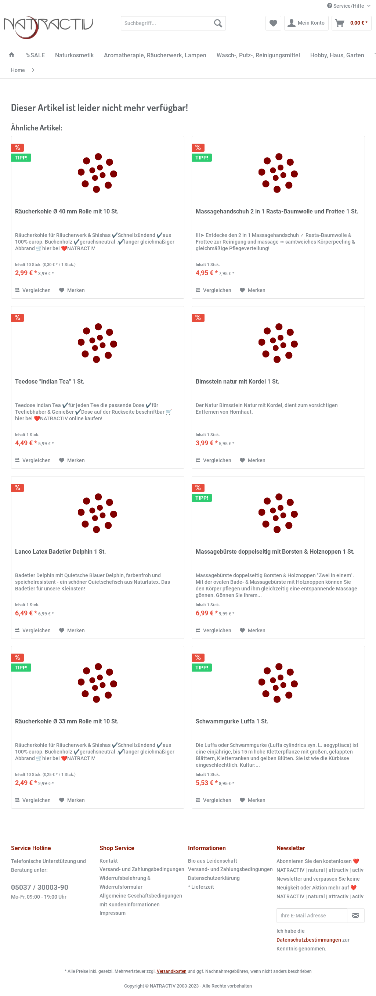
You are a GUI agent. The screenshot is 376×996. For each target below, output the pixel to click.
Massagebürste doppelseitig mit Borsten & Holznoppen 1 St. (275, 551)
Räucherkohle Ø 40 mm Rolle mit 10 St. (67, 211)
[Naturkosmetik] (74, 55)
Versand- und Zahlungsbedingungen (142, 869)
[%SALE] (35, 55)
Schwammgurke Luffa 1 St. (232, 721)
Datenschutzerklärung (214, 878)
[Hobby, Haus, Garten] (337, 55)
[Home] (12, 55)
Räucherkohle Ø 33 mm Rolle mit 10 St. (67, 721)
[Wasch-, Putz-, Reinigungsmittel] (258, 55)
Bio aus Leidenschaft (212, 861)
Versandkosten (172, 971)
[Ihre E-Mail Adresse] (311, 915)
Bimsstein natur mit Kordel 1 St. (237, 381)
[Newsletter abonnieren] (356, 915)
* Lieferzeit (201, 887)
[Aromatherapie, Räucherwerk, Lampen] (155, 55)
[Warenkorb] (352, 23)
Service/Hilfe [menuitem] (346, 6)
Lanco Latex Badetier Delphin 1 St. (60, 551)
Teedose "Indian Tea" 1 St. (49, 381)
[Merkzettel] (273, 23)
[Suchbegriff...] (173, 23)
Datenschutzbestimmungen (308, 940)
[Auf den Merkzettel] (72, 290)
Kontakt (109, 861)
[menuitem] (173, 26)
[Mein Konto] (306, 23)
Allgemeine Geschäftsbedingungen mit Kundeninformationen (141, 900)
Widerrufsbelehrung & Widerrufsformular (125, 882)
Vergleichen (33, 290)
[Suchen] (218, 23)
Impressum (113, 913)
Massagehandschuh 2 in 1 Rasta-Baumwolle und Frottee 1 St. (277, 211)
